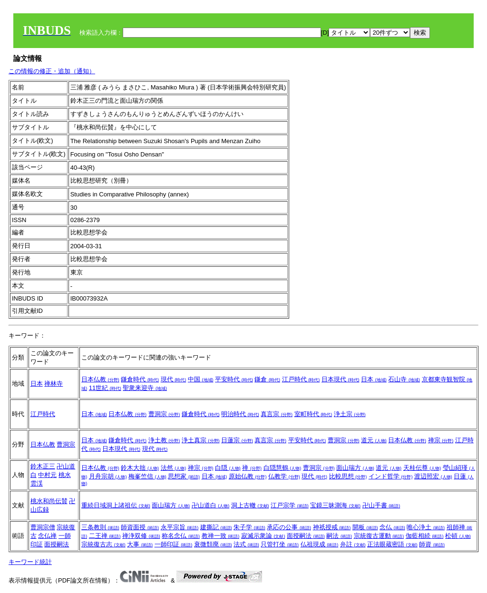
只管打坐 (280, 544)
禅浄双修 (141, 535)
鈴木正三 (42, 466)
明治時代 (240, 414)
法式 (246, 544)
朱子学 (249, 527)
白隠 (228, 467)
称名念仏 (181, 535)
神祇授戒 (332, 527)
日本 (36, 383)
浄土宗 (350, 414)
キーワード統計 (30, 561)
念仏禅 (47, 535)
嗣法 (339, 535)
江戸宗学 (290, 505)
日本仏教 (100, 379)
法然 (173, 467)
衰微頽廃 (213, 544)
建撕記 (216, 527)
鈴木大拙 (140, 467)
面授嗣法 (56, 544)
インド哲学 (391, 476)
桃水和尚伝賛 (49, 501)
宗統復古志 (103, 544)
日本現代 (340, 379)
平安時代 (234, 379)
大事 (140, 544)
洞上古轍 (250, 505)
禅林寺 (53, 383)
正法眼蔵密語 (392, 544)
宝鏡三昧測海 (335, 505)
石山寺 (404, 379)
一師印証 (174, 544)
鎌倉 (267, 379)
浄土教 (164, 440)
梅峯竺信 (147, 476)
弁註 (353, 544)
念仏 (392, 527)
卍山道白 (211, 505)
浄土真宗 (201, 440)
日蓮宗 (237, 440)
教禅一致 (221, 535)
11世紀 (105, 387)
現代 (173, 379)
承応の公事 (289, 527)
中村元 (47, 474)
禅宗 (441, 440)
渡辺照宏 (433, 476)
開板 (365, 527)
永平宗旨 (180, 527)
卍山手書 (381, 505)
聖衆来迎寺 (145, 387)
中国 (201, 379)
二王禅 (105, 535)
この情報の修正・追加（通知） (52, 71)
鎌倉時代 (140, 379)
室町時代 (313, 414)
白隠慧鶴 (282, 467)
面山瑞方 (355, 467)
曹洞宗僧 (42, 527)
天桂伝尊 (422, 467)
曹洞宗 (164, 414)
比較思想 (348, 476)
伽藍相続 (425, 535)
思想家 (184, 476)
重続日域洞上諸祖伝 (115, 505)
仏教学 (284, 476)
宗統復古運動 (379, 535)
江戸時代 (301, 379)
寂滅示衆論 (263, 535)
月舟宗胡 (108, 476)
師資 (432, 544)
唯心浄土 (426, 527)
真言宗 (276, 414)
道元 (374, 440)
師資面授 (140, 527)
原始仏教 (248, 476)
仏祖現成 (320, 544)
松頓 (458, 535)
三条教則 (100, 527)
